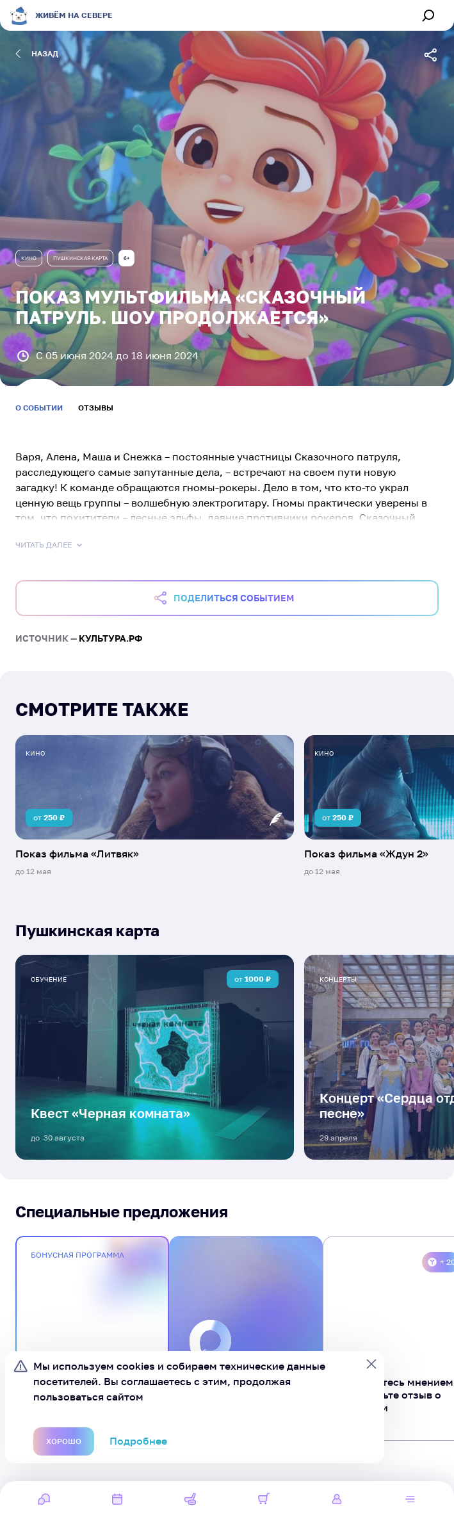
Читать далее (50, 545)
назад (36, 54)
